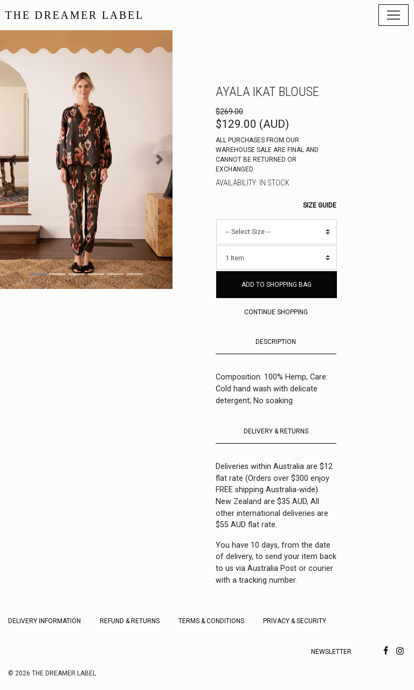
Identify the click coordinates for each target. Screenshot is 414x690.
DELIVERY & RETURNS (276, 431)
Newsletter (331, 652)
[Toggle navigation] (393, 15)
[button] (13, 159)
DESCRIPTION (276, 342)
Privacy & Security (294, 621)
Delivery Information (44, 621)
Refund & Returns (130, 621)
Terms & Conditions (211, 621)
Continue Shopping (276, 312)
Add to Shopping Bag (277, 284)
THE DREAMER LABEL (74, 15)
